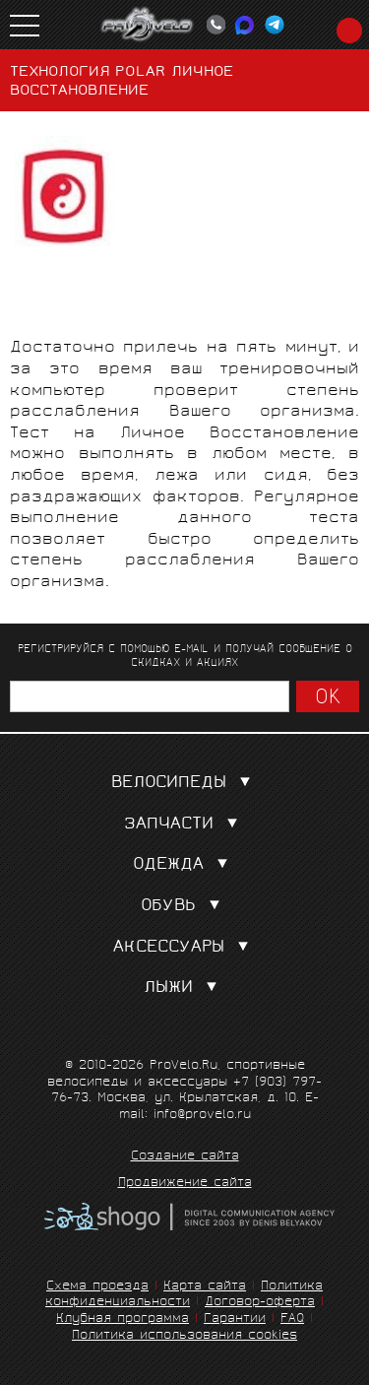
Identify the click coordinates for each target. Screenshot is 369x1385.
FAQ (292, 1319)
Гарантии (235, 1319)
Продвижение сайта (185, 1184)
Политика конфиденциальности (184, 1295)
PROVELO (147, 24)
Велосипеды (185, 783)
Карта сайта (204, 1287)
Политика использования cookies (184, 1336)
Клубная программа (122, 1319)
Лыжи (184, 988)
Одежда (184, 865)
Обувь (184, 906)
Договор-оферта (260, 1302)
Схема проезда (97, 1287)
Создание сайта (185, 1157)
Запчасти (185, 825)
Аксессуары (185, 948)
